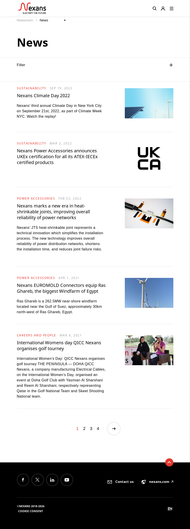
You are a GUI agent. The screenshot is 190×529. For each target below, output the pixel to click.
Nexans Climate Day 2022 (43, 95)
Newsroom (25, 20)
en (170, 508)
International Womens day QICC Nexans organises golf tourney (59, 345)
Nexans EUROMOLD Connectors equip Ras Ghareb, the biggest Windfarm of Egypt (61, 288)
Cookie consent (30, 511)
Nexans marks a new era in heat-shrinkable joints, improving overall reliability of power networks (53, 212)
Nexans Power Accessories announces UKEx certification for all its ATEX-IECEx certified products (57, 156)
